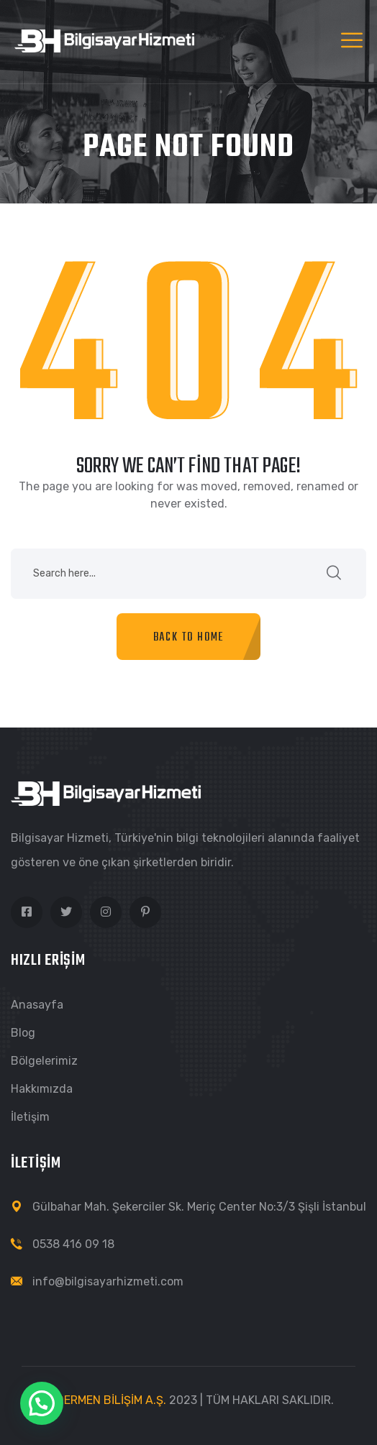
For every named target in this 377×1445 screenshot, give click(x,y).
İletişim (30, 1117)
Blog (23, 1033)
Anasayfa (37, 1005)
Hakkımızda (42, 1089)
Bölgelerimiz (44, 1061)
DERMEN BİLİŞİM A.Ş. (111, 1400)
